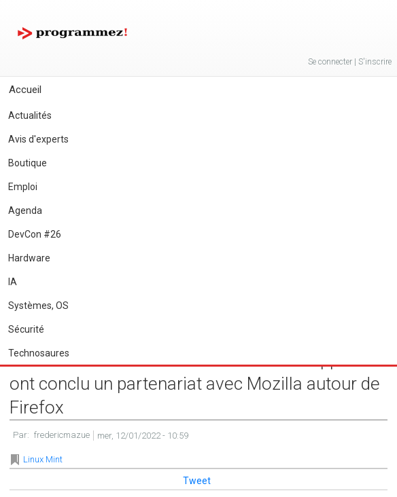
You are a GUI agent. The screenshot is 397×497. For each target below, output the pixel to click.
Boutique (27, 163)
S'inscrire (375, 62)
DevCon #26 (34, 234)
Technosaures (38, 353)
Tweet (197, 480)
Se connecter (330, 62)
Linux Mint (43, 459)
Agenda (25, 210)
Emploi (22, 186)
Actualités (30, 115)
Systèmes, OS (38, 305)
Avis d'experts (38, 139)
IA (12, 281)
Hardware (29, 258)
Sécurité (26, 329)
